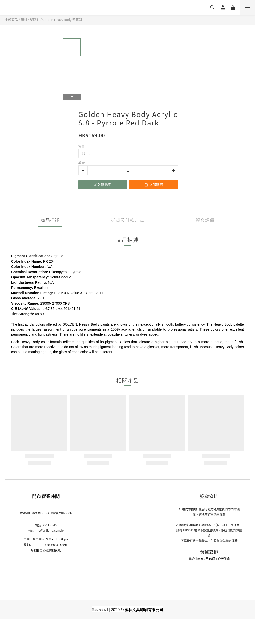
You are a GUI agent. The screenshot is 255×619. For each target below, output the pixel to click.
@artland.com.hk (52, 530)
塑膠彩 (35, 19)
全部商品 (11, 19)
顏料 (24, 19)
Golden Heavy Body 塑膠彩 (62, 19)
